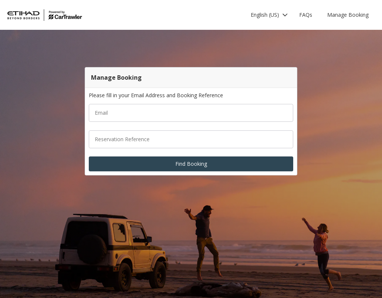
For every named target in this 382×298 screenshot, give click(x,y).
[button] (269, 14)
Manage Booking (348, 14)
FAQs (305, 14)
